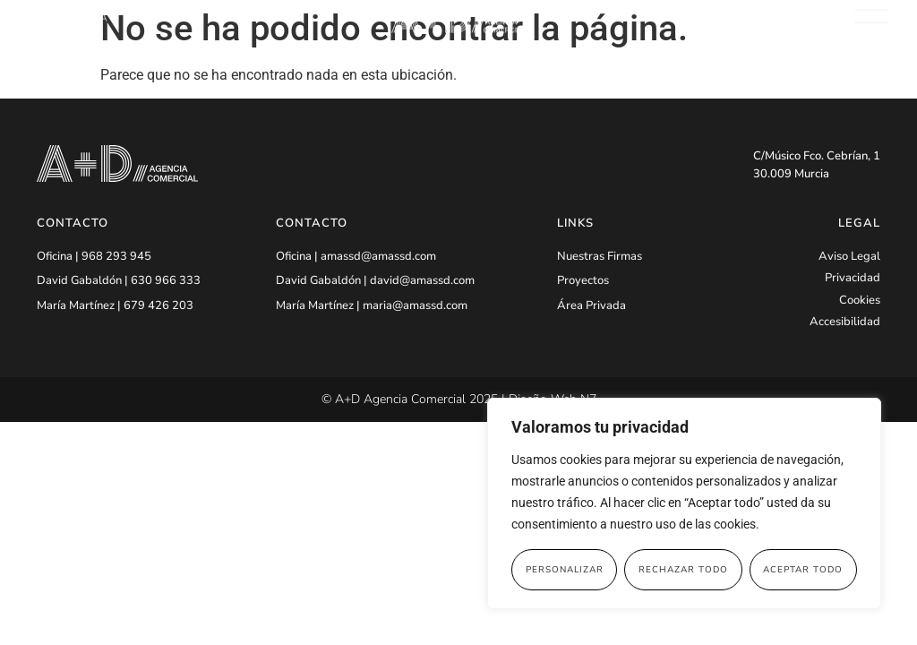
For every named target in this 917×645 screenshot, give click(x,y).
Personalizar (565, 569)
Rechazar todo (683, 569)
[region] (684, 503)
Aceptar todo (803, 569)
